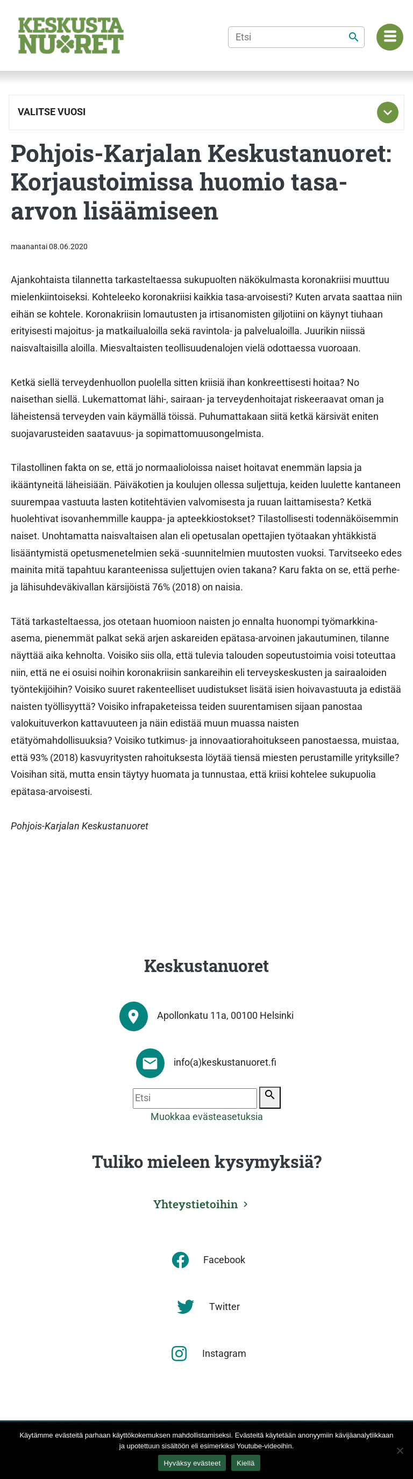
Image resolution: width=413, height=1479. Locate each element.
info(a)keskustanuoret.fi (225, 1062)
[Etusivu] (71, 35)
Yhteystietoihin (195, 1204)
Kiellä (245, 1463)
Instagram (224, 1353)
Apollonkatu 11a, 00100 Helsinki (225, 1015)
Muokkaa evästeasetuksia (207, 1116)
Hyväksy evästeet (191, 1463)
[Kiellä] (399, 1450)
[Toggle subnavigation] (387, 112)
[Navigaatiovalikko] (389, 37)
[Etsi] (296, 37)
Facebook (224, 1260)
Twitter (224, 1306)
